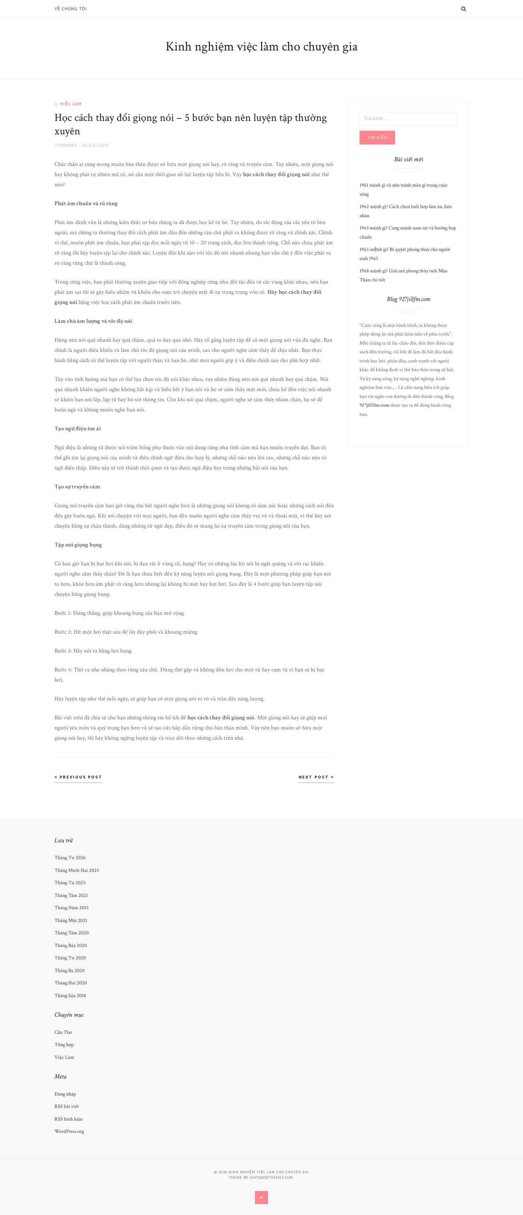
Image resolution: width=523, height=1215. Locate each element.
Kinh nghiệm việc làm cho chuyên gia (262, 46)
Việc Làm (71, 103)
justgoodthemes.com (271, 1177)
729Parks (65, 145)
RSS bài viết (66, 1106)
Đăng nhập (65, 1094)
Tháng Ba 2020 (69, 970)
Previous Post (78, 777)
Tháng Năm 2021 (71, 908)
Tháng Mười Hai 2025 (76, 870)
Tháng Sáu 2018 (70, 995)
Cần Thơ (63, 1032)
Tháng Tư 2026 (70, 857)
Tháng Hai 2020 (70, 983)
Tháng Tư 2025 (70, 882)
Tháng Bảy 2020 (70, 945)
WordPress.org (69, 1131)
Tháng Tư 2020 (70, 958)
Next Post (316, 777)
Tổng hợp (64, 1044)
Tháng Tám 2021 (71, 895)
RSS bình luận (68, 1119)
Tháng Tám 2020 (71, 933)
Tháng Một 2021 (70, 920)
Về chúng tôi (70, 9)
